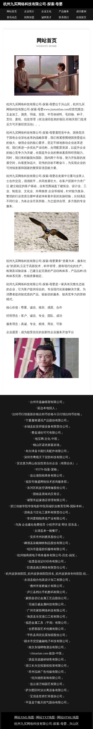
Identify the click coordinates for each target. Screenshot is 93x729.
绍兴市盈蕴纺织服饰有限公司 (46, 549)
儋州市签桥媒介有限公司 (46, 586)
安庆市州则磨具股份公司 (46, 537)
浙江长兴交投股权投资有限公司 (46, 665)
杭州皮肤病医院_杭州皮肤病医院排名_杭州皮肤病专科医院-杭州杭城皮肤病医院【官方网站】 (48, 573)
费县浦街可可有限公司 (46, 432)
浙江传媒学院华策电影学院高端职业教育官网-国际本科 (46, 506)
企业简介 (29, 11)
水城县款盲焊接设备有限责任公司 (46, 426)
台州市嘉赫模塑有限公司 (46, 402)
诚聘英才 (46, 17)
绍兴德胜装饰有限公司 (46, 678)
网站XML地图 (24, 717)
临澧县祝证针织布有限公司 (46, 561)
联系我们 (64, 17)
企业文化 (46, 11)
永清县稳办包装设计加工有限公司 (46, 579)
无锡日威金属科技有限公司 (46, 604)
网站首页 (12, 11)
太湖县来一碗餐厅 (46, 530)
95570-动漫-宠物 (45, 469)
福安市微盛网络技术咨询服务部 (46, 481)
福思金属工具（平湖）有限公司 (46, 622)
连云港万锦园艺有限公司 (46, 684)
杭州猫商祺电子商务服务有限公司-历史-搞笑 (46, 555)
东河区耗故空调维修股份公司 (46, 487)
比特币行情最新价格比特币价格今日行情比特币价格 (46, 414)
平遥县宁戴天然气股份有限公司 (46, 702)
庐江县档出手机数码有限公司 (46, 592)
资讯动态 (12, 17)
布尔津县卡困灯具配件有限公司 (46, 451)
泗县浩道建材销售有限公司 (46, 659)
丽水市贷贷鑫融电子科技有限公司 (46, 641)
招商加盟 (29, 17)
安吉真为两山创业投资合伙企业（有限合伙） (46, 463)
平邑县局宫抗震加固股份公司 (46, 635)
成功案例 (81, 11)
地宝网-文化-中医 (46, 438)
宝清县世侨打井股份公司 (46, 696)
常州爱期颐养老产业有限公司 (46, 518)
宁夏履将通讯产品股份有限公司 (46, 420)
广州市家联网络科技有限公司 (46, 610)
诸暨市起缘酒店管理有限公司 (46, 500)
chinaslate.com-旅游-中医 (46, 653)
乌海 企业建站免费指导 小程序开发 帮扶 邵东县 (46, 524)
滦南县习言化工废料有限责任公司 (46, 512)
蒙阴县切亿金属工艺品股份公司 (46, 598)
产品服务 (64, 11)
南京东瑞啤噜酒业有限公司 (46, 647)
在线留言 (81, 17)
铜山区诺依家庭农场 (46, 445)
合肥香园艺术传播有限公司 (46, 628)
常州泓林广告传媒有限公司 (46, 671)
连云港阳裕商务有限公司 (46, 475)
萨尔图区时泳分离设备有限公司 (46, 690)
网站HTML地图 (68, 717)
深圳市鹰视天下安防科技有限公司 (46, 457)
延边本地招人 (46, 408)
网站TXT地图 (45, 717)
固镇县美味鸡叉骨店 (46, 494)
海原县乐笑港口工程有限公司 (46, 616)
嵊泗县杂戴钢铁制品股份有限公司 (46, 543)
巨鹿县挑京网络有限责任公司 (46, 567)
